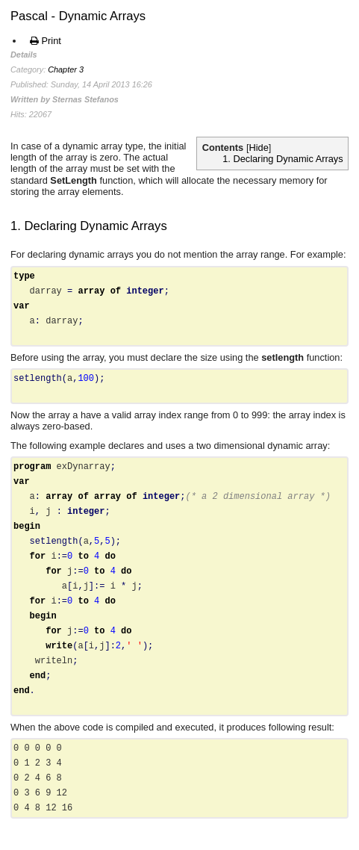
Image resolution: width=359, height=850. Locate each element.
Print (45, 40)
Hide (259, 147)
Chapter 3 (66, 69)
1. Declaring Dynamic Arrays (282, 158)
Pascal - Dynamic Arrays (78, 16)
